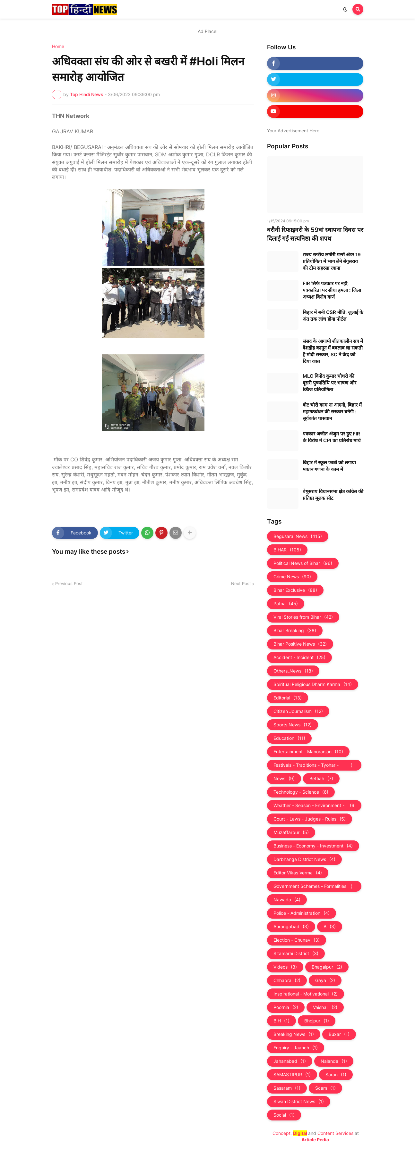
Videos (285, 967)
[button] (345, 9)
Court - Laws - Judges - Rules (309, 819)
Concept (281, 1133)
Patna (285, 603)
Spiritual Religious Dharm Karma (312, 684)
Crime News (292, 576)
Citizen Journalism (298, 711)
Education (289, 738)
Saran (335, 1074)
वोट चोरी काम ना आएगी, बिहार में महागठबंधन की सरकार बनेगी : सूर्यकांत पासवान (332, 411)
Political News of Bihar (302, 563)
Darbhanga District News (304, 859)
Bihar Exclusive (295, 590)
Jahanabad (289, 1061)
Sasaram (286, 1088)
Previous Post (69, 583)
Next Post (241, 583)
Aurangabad (291, 926)
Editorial (287, 697)
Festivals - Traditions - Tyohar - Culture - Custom (314, 765)
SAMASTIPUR (292, 1074)
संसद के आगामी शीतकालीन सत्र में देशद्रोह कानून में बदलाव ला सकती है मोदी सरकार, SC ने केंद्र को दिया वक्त (333, 351)
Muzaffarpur (291, 832)
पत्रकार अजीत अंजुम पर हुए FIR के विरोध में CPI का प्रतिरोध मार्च (332, 437)
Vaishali (325, 1007)
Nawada (286, 899)
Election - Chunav (296, 940)
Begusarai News (297, 536)
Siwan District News (298, 1101)
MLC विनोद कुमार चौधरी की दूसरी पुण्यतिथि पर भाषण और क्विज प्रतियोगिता (329, 382)
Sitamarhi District (295, 953)
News (284, 778)
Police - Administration (301, 913)
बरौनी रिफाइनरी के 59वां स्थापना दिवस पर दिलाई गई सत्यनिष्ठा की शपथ (315, 234)
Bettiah (321, 778)
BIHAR (287, 549)
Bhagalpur (327, 967)
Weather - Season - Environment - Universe (314, 805)
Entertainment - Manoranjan (308, 751)
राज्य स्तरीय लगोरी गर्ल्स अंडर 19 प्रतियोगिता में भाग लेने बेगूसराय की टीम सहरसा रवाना (332, 261)
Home (58, 46)
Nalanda (334, 1061)
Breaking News (293, 1034)
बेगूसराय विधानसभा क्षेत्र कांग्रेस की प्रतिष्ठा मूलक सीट (333, 494)
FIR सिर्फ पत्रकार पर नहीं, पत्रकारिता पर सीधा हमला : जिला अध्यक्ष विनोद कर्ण (332, 290)
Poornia (285, 1007)
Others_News (293, 670)
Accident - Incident (299, 657)
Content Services (335, 1133)
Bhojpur (316, 1020)
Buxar (339, 1034)
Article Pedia (315, 1139)
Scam (325, 1088)
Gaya (325, 980)
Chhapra (286, 980)
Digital (300, 1133)
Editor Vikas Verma (297, 872)
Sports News (292, 724)
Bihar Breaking (294, 630)
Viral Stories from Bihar (303, 617)
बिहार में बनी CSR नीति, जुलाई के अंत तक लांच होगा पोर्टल (333, 315)
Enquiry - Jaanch (295, 1047)
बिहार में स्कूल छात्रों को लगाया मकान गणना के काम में (329, 465)
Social (284, 1115)
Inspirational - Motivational (305, 993)
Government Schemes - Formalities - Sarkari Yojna (314, 886)
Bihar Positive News (300, 644)
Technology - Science (300, 792)
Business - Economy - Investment (313, 845)
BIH (281, 1020)
